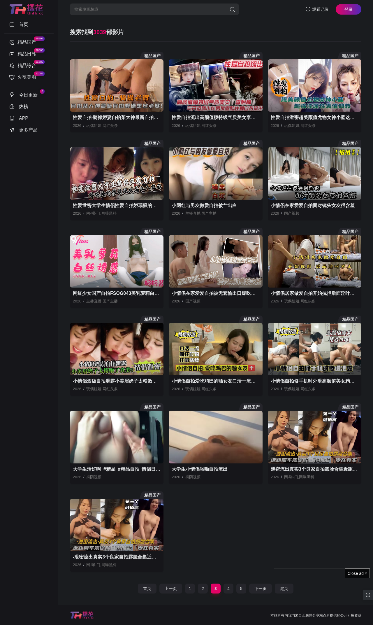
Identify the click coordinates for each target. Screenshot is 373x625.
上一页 (171, 588)
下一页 (260, 588)
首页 (147, 588)
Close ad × (357, 573)
